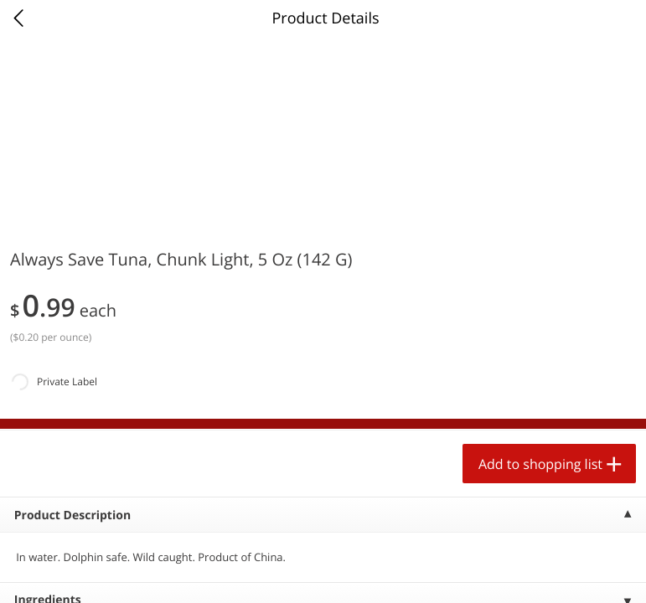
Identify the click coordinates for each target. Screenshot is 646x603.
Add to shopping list (540, 464)
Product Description (72, 515)
